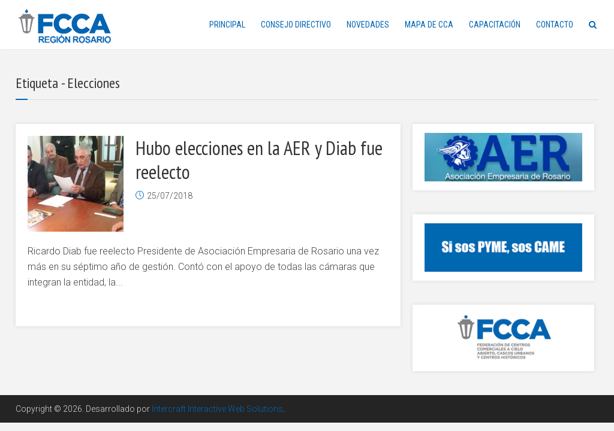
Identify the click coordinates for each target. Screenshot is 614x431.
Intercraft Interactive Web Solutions (217, 409)
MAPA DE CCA (429, 24)
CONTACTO (554, 24)
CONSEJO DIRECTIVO (296, 24)
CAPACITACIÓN (494, 24)
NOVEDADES (368, 24)
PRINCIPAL (227, 24)
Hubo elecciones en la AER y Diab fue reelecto (259, 159)
